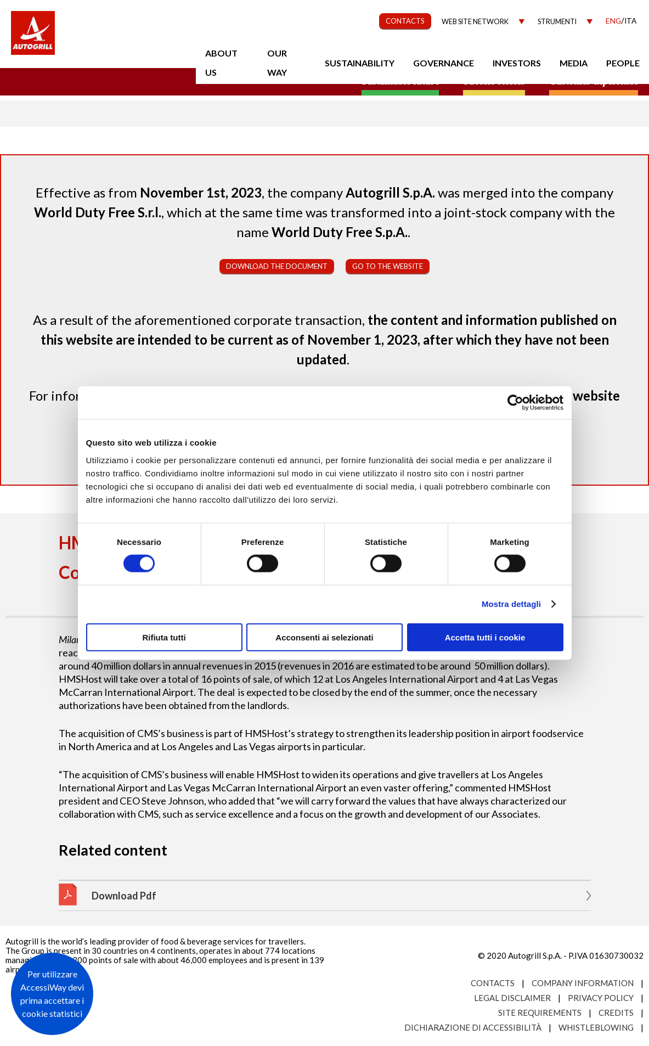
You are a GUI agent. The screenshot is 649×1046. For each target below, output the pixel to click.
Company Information (583, 983)
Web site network (475, 22)
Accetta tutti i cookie (485, 637)
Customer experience (593, 81)
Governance (443, 63)
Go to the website (387, 266)
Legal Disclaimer (512, 998)
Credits (616, 1012)
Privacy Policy (601, 998)
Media (574, 63)
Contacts (493, 983)
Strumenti (557, 22)
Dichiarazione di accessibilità (472, 1027)
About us (221, 62)
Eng (613, 20)
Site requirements (540, 1012)
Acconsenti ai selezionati (324, 637)
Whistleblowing (596, 1027)
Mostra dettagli (511, 604)
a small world (105, 80)
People (623, 63)
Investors (517, 63)
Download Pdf (124, 896)
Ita (630, 20)
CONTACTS (405, 20)
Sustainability (359, 63)
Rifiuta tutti (163, 637)
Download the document (277, 266)
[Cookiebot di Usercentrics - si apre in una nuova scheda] (515, 403)
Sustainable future (400, 81)
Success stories (493, 81)
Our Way (277, 62)
